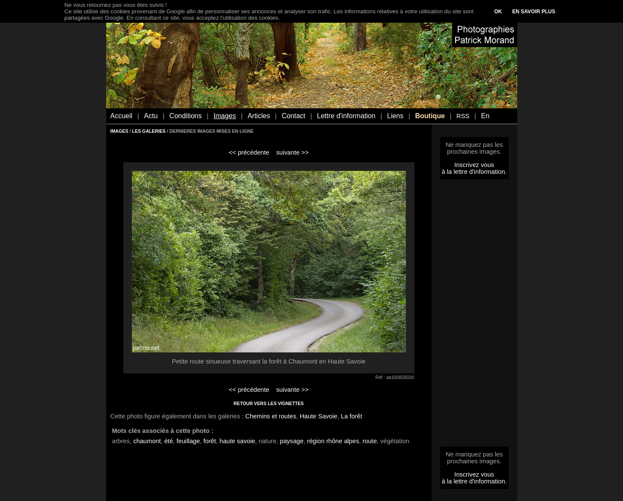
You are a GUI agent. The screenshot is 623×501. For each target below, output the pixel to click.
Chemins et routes (270, 416)
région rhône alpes (333, 441)
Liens (395, 115)
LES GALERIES (148, 131)
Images (224, 115)
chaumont (147, 441)
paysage (291, 441)
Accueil (121, 115)
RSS (462, 116)
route (370, 441)
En (485, 115)
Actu (151, 115)
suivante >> (292, 152)
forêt (209, 441)
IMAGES (119, 131)
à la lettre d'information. (474, 171)
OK (498, 12)
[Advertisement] (474, 315)
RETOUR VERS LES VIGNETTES (269, 403)
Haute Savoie (318, 416)
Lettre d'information (346, 115)
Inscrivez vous (474, 164)
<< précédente (249, 152)
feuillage (188, 441)
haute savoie (237, 441)
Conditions (186, 115)
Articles (258, 115)
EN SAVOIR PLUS (533, 12)
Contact (293, 115)
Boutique (429, 115)
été (168, 441)
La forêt (351, 416)
